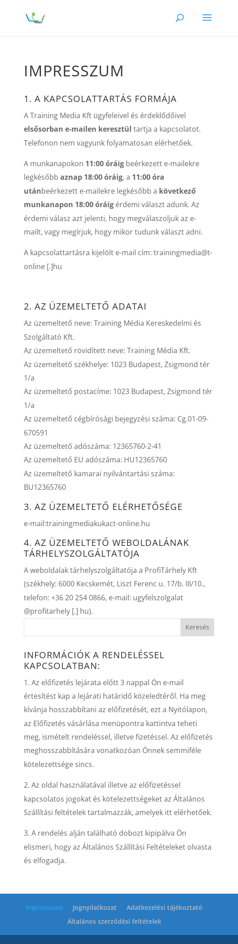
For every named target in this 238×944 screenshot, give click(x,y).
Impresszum (44, 907)
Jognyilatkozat (95, 907)
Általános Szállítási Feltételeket (133, 847)
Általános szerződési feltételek (114, 921)
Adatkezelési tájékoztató (165, 907)
